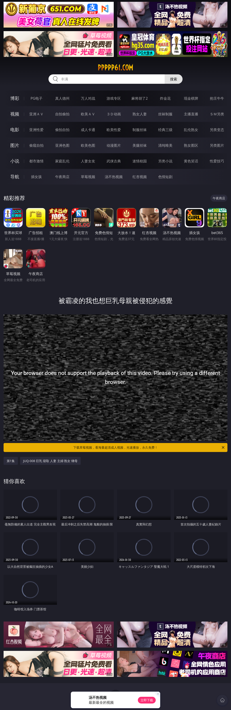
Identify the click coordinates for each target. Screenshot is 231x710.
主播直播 (191, 114)
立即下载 (147, 700)
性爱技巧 (217, 161)
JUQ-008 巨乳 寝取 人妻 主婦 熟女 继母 (50, 461)
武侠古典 (114, 161)
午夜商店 (62, 176)
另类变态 (217, 129)
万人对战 (88, 98)
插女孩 (36, 176)
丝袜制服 (165, 114)
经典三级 (165, 129)
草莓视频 (88, 176)
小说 (14, 161)
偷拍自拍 (62, 129)
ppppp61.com (115, 67)
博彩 (14, 98)
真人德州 (62, 98)
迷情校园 (139, 161)
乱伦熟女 (191, 129)
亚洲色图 (62, 145)
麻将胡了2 (139, 98)
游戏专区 (114, 98)
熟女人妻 (139, 114)
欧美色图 (88, 145)
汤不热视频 (114, 176)
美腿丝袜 (139, 145)
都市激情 (36, 161)
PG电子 (36, 98)
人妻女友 (88, 161)
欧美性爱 (114, 129)
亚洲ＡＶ (36, 114)
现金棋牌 (191, 98)
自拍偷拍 (62, 114)
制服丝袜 (139, 129)
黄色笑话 (191, 161)
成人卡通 (88, 129)
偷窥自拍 (36, 145)
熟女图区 (191, 145)
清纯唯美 (165, 145)
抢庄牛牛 (217, 98)
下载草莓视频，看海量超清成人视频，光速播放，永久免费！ (149, 447)
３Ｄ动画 (114, 114)
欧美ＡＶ (88, 114)
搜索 (173, 79)
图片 (14, 145)
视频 (14, 114)
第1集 (11, 461)
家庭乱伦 (62, 161)
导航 (14, 177)
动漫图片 (114, 145)
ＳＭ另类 (217, 114)
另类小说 (165, 161)
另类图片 (217, 145)
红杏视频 (139, 176)
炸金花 (165, 98)
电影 (14, 130)
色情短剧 (165, 176)
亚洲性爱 (36, 129)
